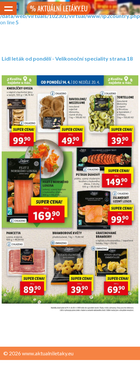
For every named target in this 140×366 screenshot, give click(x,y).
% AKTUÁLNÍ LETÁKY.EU (58, 8)
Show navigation (8, 8)
